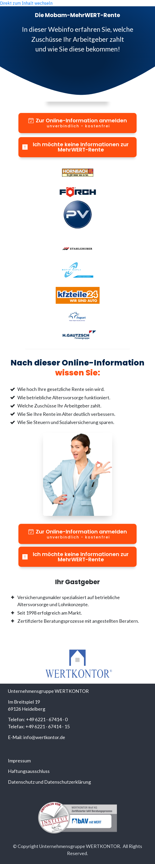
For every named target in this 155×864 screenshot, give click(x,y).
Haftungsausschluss (29, 771)
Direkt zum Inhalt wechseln (26, 3)
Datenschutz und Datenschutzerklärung (49, 782)
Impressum (19, 760)
